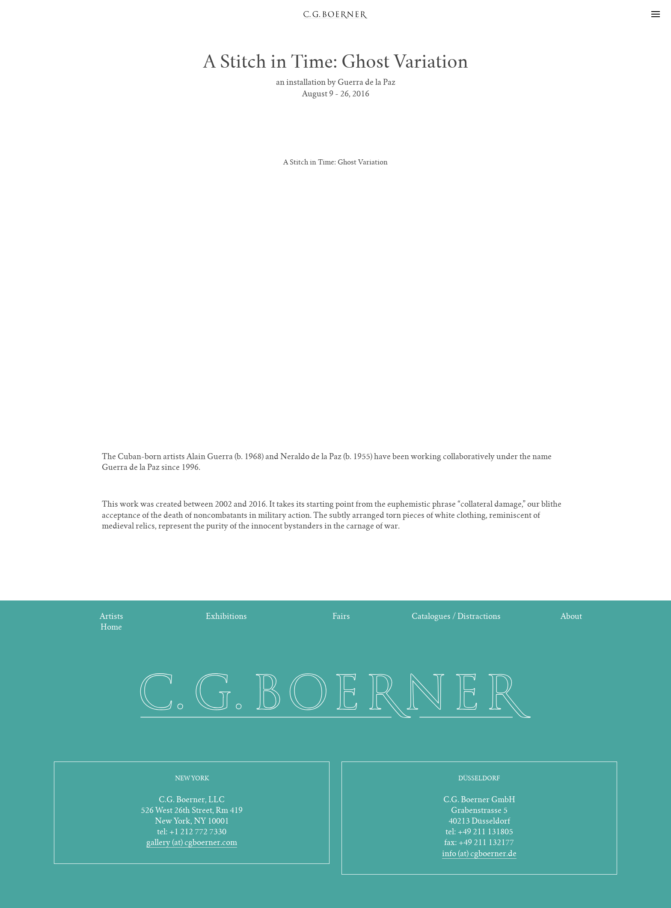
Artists (111, 616)
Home (111, 627)
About (571, 616)
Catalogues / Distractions (456, 616)
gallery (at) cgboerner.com (191, 842)
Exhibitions (226, 616)
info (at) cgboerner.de (479, 853)
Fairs (341, 616)
